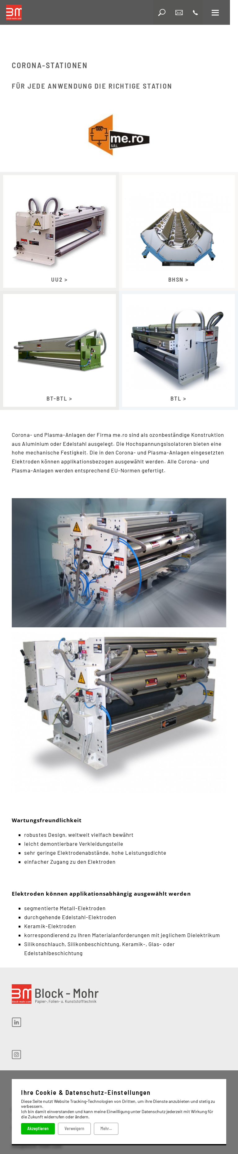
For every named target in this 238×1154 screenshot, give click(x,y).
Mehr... (106, 1128)
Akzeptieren (38, 1128)
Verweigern (74, 1128)
